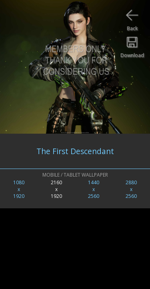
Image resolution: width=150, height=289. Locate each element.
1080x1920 (18, 189)
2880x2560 (131, 189)
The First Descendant (75, 151)
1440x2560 (93, 189)
